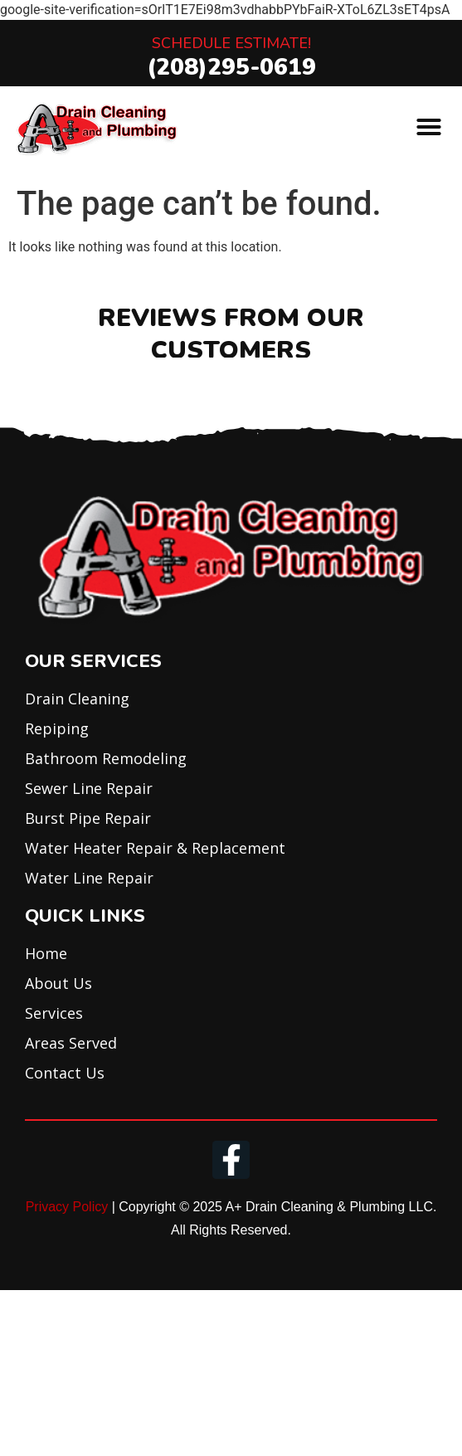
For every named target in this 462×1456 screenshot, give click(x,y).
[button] (429, 127)
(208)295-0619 (231, 67)
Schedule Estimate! (231, 43)
